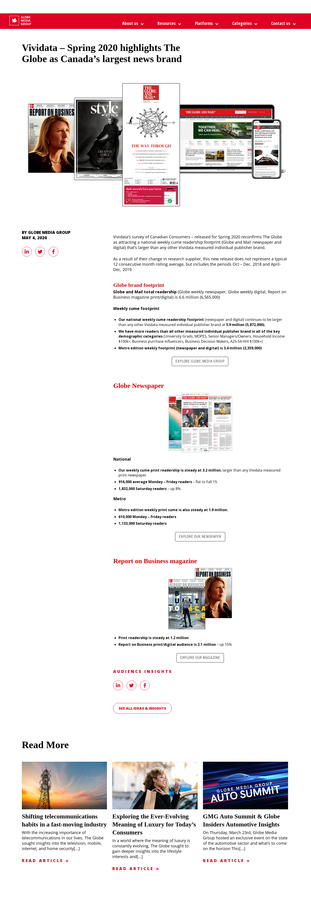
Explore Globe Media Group (200, 361)
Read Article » (46, 860)
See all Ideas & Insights (142, 708)
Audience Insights (142, 671)
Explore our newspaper (200, 537)
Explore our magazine (200, 658)
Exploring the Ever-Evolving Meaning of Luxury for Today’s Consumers (154, 824)
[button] (205, 23)
